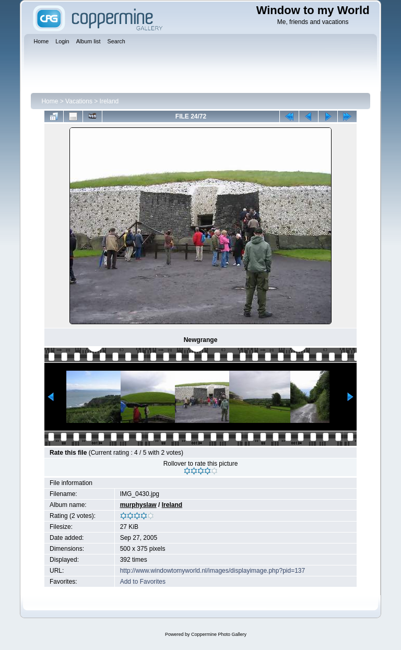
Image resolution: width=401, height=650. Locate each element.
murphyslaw (138, 505)
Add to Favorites (143, 581)
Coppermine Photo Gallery (218, 634)
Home (49, 101)
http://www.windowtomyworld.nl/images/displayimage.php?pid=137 (212, 570)
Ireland (109, 101)
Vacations (78, 101)
